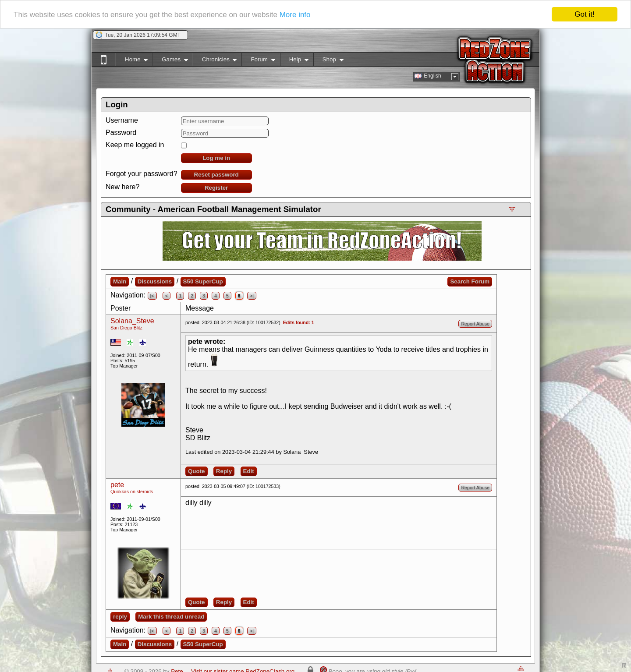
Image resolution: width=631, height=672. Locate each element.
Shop (328, 61)
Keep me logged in (135, 145)
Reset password (216, 174)
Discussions (155, 281)
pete (117, 484)
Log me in (216, 158)
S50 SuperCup (203, 281)
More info (295, 14)
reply (120, 616)
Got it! (584, 14)
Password (121, 132)
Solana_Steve (132, 321)
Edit (248, 471)
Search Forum (469, 281)
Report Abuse (475, 323)
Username (122, 120)
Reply (224, 471)
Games (170, 61)
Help (294, 61)
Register (216, 187)
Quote (196, 471)
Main (119, 281)
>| (252, 295)
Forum (258, 61)
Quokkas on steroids (131, 491)
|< (152, 295)
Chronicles (215, 61)
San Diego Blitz (126, 327)
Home (132, 61)
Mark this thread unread (171, 616)
